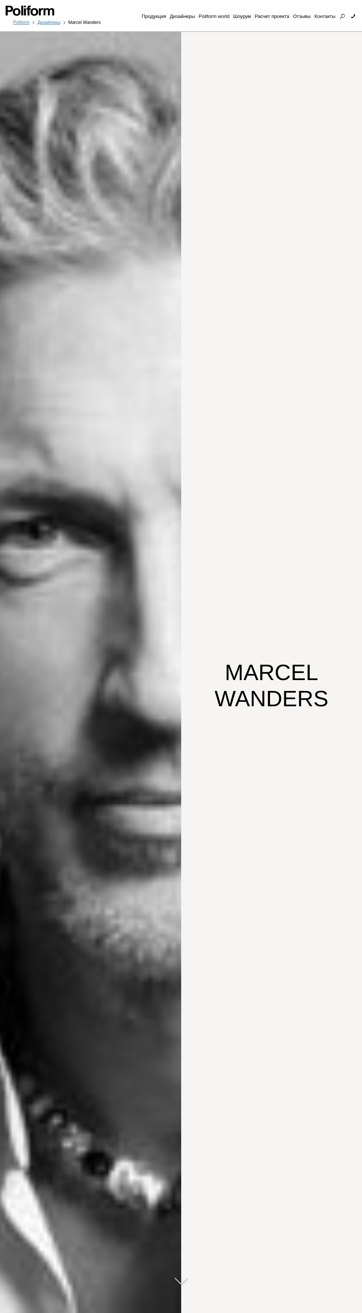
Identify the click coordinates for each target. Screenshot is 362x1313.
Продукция (154, 16)
